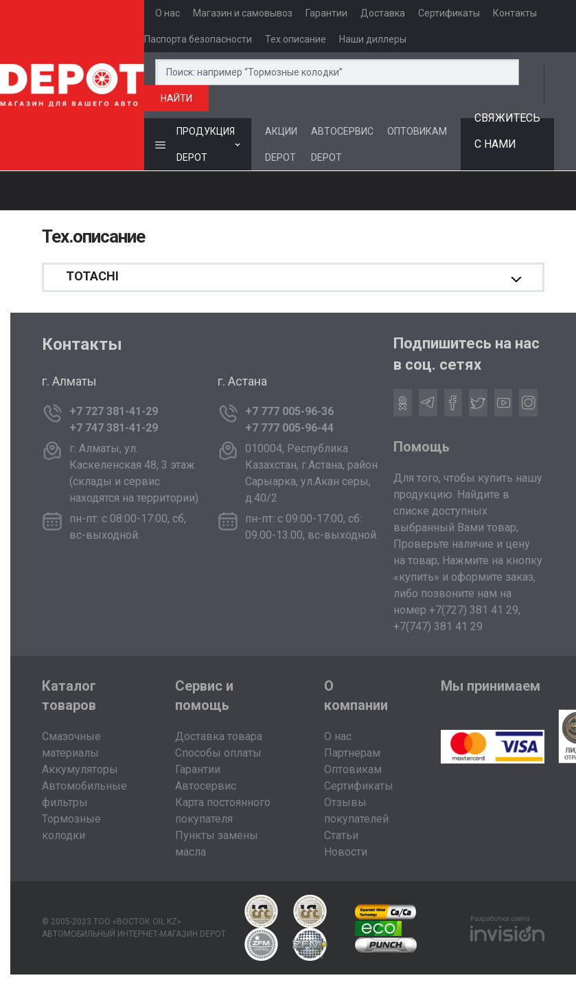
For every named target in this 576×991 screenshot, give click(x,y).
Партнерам (352, 752)
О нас (167, 13)
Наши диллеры (372, 39)
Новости (345, 851)
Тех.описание (295, 39)
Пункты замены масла (216, 843)
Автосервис (205, 785)
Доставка (382, 13)
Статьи (341, 835)
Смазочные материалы (71, 744)
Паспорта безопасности (198, 39)
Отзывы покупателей (356, 810)
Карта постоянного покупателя (222, 810)
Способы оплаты (218, 752)
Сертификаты (449, 13)
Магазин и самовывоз (242, 13)
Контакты (515, 13)
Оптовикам (353, 769)
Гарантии (326, 13)
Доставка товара (218, 736)
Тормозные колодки (71, 827)
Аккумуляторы (80, 769)
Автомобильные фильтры (84, 794)
